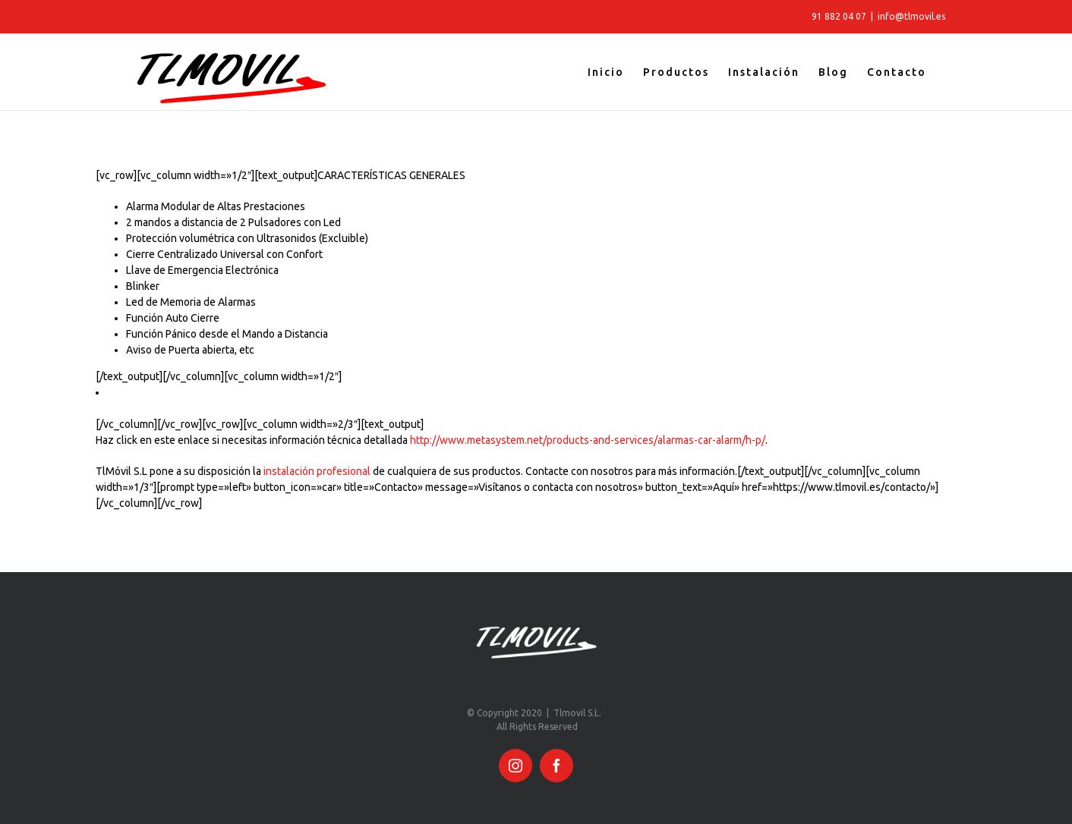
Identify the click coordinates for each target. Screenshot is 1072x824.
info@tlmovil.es (911, 16)
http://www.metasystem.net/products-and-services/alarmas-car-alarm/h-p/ (587, 440)
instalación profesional (316, 471)
